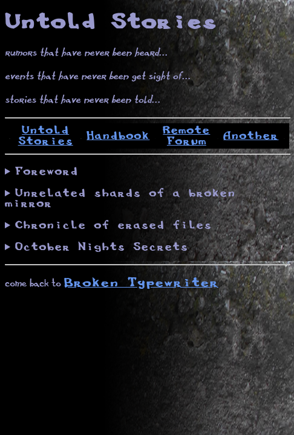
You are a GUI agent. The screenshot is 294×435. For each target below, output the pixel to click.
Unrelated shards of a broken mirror (120, 198)
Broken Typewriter (141, 283)
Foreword (46, 171)
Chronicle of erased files (113, 225)
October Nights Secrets (101, 247)
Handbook (118, 136)
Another (250, 136)
